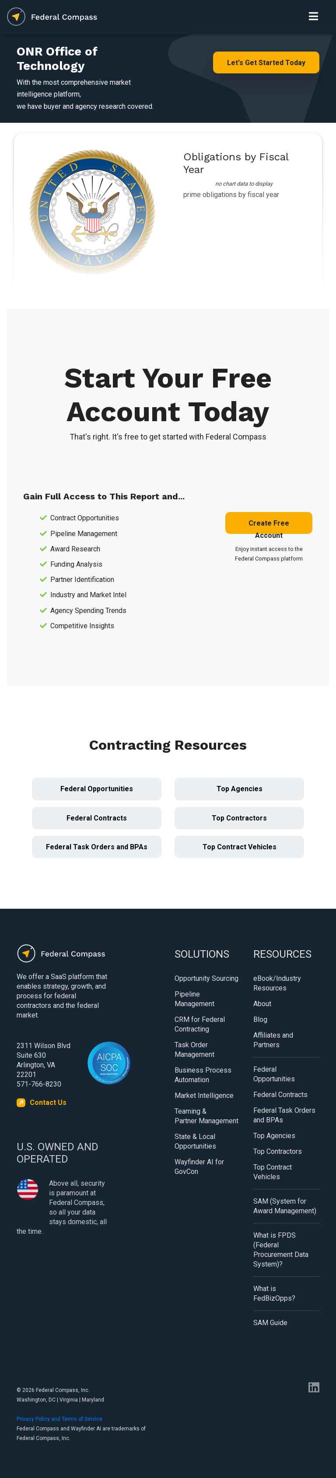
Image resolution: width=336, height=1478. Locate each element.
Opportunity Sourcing (206, 978)
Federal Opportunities (96, 789)
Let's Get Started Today (266, 63)
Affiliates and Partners (273, 1040)
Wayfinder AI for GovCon (199, 1167)
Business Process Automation (203, 1075)
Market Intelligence (204, 1095)
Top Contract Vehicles (239, 847)
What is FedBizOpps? (274, 1293)
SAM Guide (270, 1323)
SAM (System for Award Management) (284, 1206)
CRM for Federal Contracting (200, 1024)
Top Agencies (239, 789)
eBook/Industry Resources (277, 983)
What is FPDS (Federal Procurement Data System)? (280, 1249)
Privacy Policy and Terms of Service (59, 1419)
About (262, 1004)
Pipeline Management (194, 999)
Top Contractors (239, 818)
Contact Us (48, 1102)
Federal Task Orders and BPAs (96, 847)
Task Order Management (194, 1050)
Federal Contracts (96, 818)
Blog (260, 1019)
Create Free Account (268, 526)
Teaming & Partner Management (206, 1116)
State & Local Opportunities (195, 1141)
